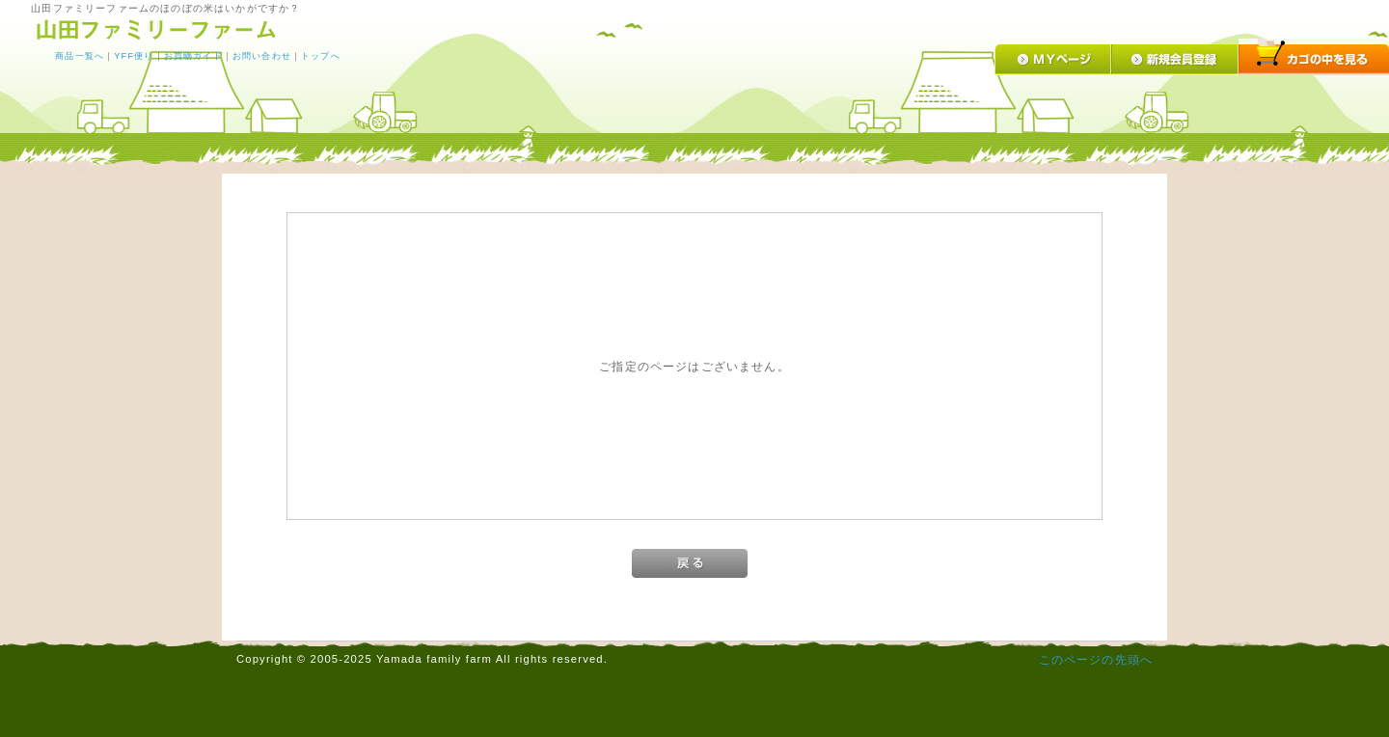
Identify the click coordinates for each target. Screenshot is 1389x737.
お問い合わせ (261, 56)
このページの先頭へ (1096, 659)
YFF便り (133, 56)
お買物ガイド (193, 56)
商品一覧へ (79, 56)
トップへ (320, 56)
